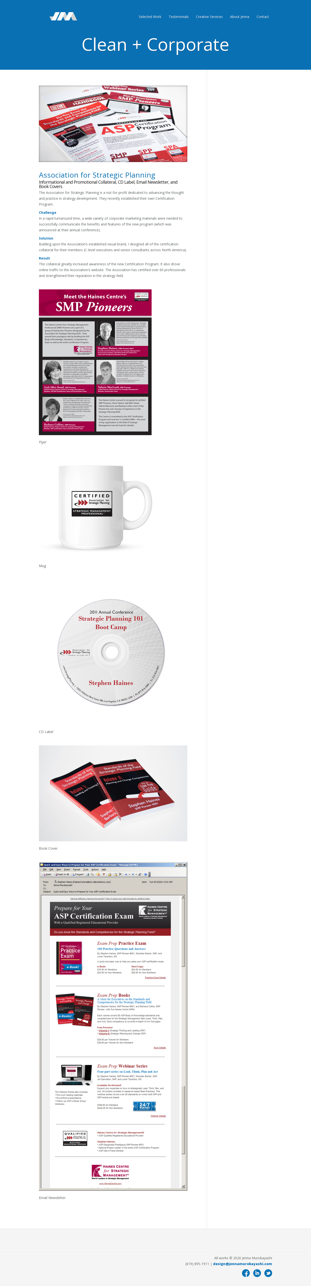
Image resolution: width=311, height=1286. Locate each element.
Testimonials (179, 16)
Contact (263, 16)
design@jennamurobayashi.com (242, 1263)
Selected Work (150, 16)
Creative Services (209, 16)
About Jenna (239, 16)
